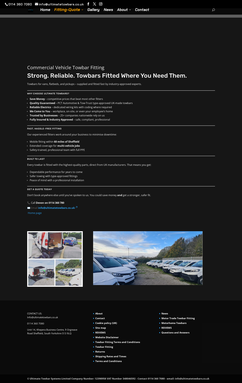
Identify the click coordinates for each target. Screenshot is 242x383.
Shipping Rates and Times (110, 356)
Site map (100, 327)
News (108, 10)
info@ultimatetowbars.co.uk (58, 208)
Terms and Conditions (108, 361)
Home (45, 10)
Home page (34, 213)
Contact (142, 10)
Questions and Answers (175, 332)
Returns (100, 351)
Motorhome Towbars (173, 323)
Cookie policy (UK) (106, 323)
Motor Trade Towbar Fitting (178, 318)
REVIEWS (100, 332)
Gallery (93, 10)
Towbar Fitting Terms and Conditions (117, 342)
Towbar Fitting (104, 346)
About (122, 10)
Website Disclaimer (107, 337)
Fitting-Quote (67, 10)
